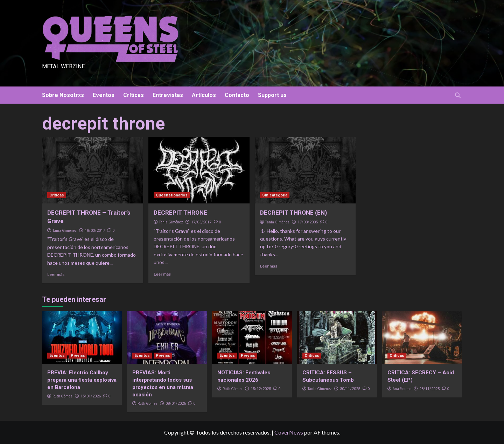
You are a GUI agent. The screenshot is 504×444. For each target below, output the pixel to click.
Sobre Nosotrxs (63, 95)
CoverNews (288, 432)
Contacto (237, 95)
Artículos (204, 95)
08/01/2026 (176, 403)
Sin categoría (274, 195)
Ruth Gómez (62, 396)
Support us (272, 95)
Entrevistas (168, 95)
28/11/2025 (429, 389)
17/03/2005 (308, 222)
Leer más (55, 274)
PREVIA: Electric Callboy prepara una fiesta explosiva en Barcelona (82, 379)
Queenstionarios (172, 195)
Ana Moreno (402, 388)
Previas (78, 355)
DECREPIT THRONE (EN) (293, 212)
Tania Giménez (64, 230)
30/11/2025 (350, 389)
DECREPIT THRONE (180, 212)
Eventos (103, 95)
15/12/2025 (261, 389)
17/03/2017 (201, 222)
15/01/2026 (90, 396)
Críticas (133, 95)
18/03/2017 (95, 230)
